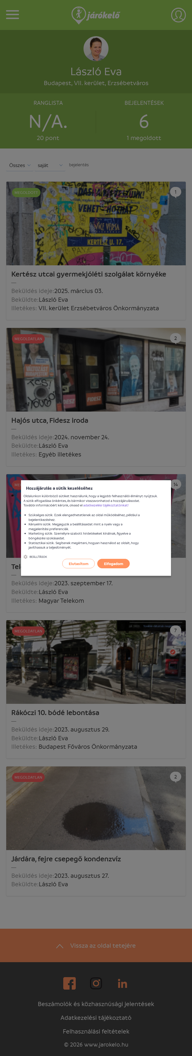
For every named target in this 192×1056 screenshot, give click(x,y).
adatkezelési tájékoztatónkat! (106, 505)
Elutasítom (78, 563)
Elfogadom (113, 563)
